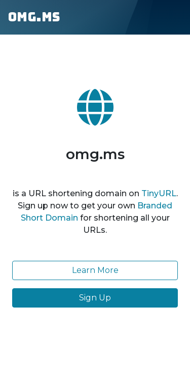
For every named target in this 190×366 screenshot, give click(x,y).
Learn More (95, 270)
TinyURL (158, 193)
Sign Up (95, 297)
